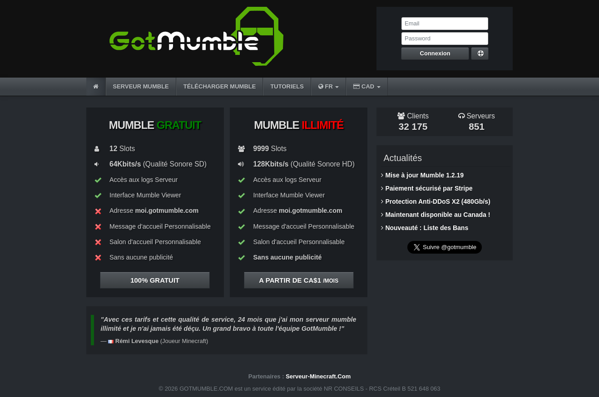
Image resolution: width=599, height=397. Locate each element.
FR (328, 86)
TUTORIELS (286, 86)
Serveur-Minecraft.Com (318, 376)
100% (154, 280)
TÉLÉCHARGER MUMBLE (219, 86)
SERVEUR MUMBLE (141, 86)
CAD (366, 86)
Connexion (435, 53)
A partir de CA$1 (298, 280)
